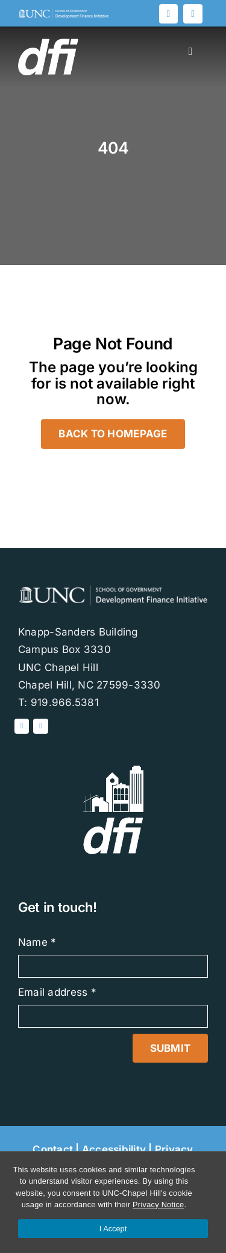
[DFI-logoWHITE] (48, 43)
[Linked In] (168, 13)
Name (37, 942)
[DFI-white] (113, 770)
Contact (53, 1149)
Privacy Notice (158, 1204)
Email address (57, 992)
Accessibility (114, 1149)
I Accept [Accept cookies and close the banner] (113, 1228)
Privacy (174, 1149)
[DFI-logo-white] (63, 13)
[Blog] (192, 13)
